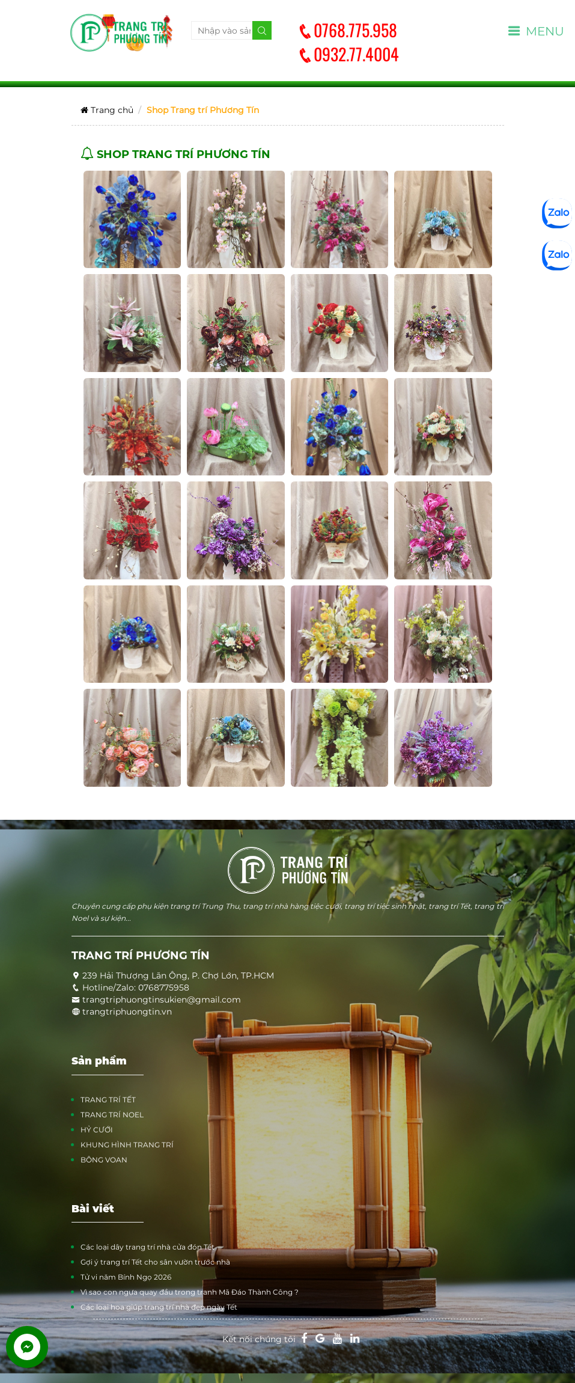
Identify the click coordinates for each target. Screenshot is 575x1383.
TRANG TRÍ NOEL (112, 1114)
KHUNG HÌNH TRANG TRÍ (127, 1144)
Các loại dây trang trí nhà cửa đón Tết (147, 1246)
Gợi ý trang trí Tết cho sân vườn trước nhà (155, 1261)
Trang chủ (107, 110)
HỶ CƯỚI (97, 1129)
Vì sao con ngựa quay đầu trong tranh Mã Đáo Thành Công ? (190, 1291)
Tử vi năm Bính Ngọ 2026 (126, 1276)
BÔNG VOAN (104, 1159)
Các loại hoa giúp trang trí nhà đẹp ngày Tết (159, 1306)
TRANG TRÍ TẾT (108, 1099)
